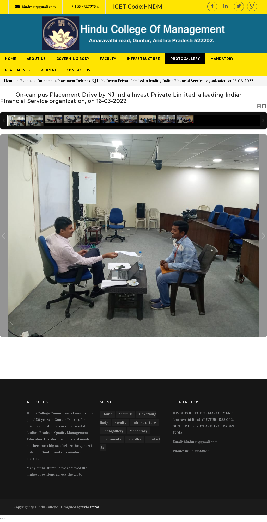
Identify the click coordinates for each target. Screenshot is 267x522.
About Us (125, 414)
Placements (111, 439)
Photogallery (112, 431)
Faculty (120, 422)
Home (9, 81)
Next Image (263, 235)
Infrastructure (144, 422)
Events (26, 81)
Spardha (134, 439)
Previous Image (3, 235)
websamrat (90, 507)
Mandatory (138, 431)
